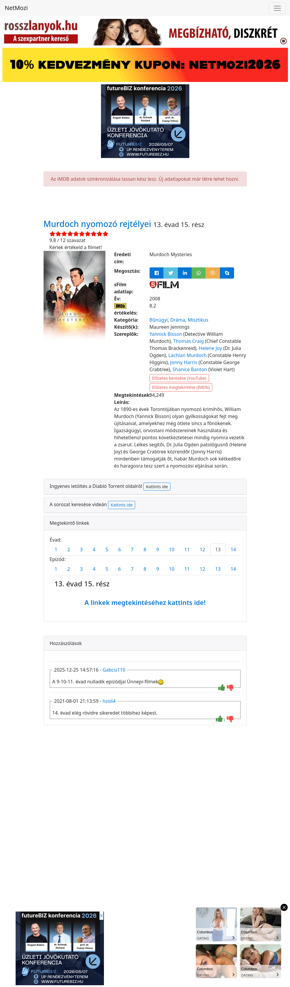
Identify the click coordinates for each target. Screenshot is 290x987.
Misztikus (198, 320)
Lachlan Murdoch (187, 355)
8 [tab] (145, 549)
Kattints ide (157, 486)
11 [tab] (187, 549)
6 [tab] (119, 549)
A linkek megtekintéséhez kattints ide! (145, 602)
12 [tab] (202, 549)
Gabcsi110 (113, 670)
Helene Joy (210, 348)
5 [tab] (106, 549)
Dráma (177, 320)
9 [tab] (157, 549)
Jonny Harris (183, 362)
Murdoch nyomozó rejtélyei (98, 223)
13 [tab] (218, 549)
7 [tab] (132, 549)
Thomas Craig (188, 341)
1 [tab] (56, 549)
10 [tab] (171, 549)
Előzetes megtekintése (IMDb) (181, 387)
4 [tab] (94, 549)
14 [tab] (233, 549)
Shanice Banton (190, 369)
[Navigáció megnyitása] (277, 8)
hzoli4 (109, 701)
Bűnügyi (159, 320)
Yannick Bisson (166, 334)
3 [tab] (81, 549)
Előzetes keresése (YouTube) (179, 378)
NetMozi (16, 8)
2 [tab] (68, 549)
